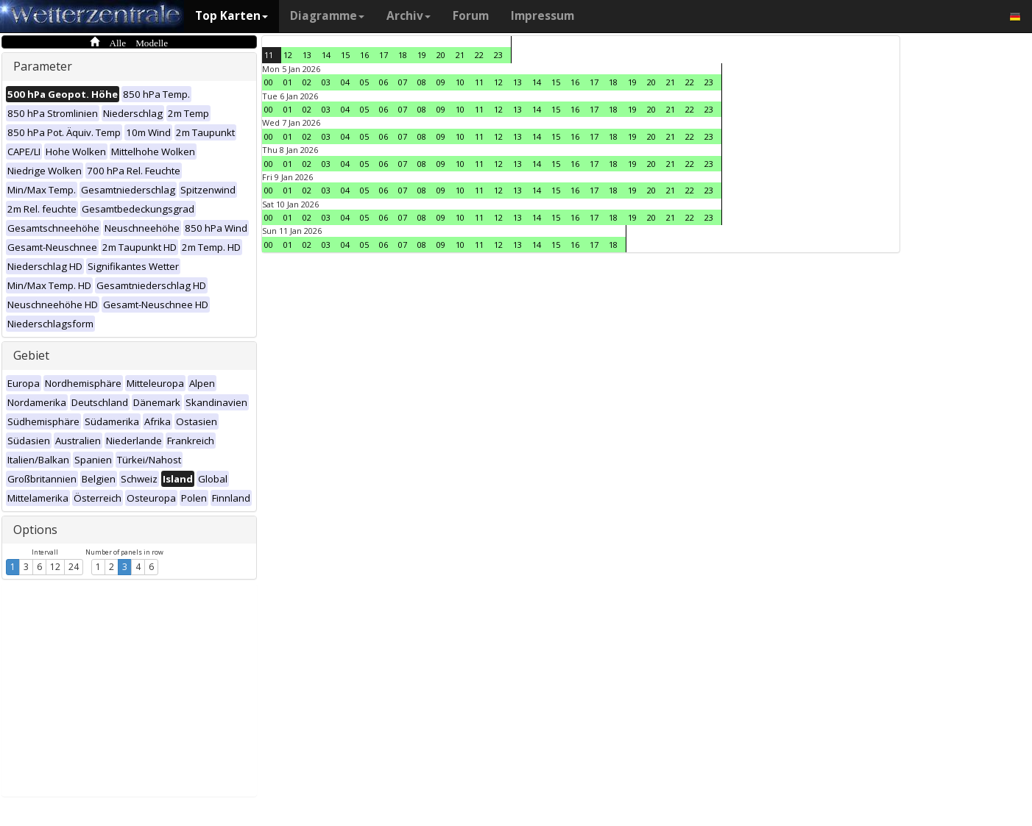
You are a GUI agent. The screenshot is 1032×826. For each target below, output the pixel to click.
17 (383, 54)
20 (441, 54)
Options (35, 529)
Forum (471, 16)
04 (345, 82)
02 (307, 82)
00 (268, 82)
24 (73, 566)
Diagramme (327, 16)
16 (364, 54)
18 (402, 54)
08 (421, 82)
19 (421, 54)
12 (55, 566)
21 (460, 54)
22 (479, 54)
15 (345, 54)
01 (287, 82)
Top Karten (231, 16)
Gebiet (31, 355)
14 (326, 54)
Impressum (542, 16)
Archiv (408, 16)
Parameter (42, 66)
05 (364, 82)
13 (307, 54)
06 (383, 82)
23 (498, 54)
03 (326, 82)
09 (441, 82)
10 (460, 82)
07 (402, 82)
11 (268, 54)
